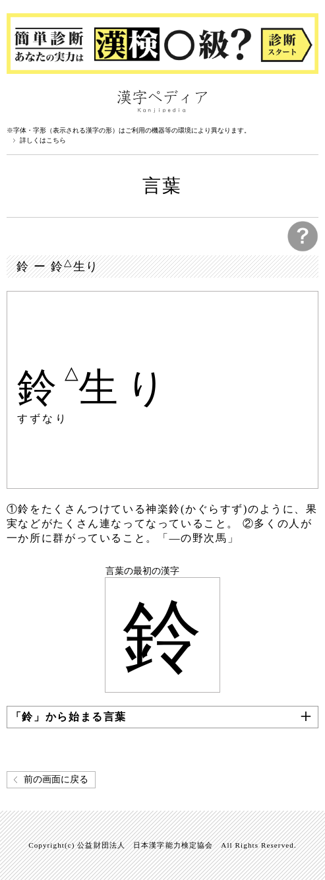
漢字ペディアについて (20, 100)
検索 (305, 100)
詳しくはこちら (43, 140)
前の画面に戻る (56, 779)
